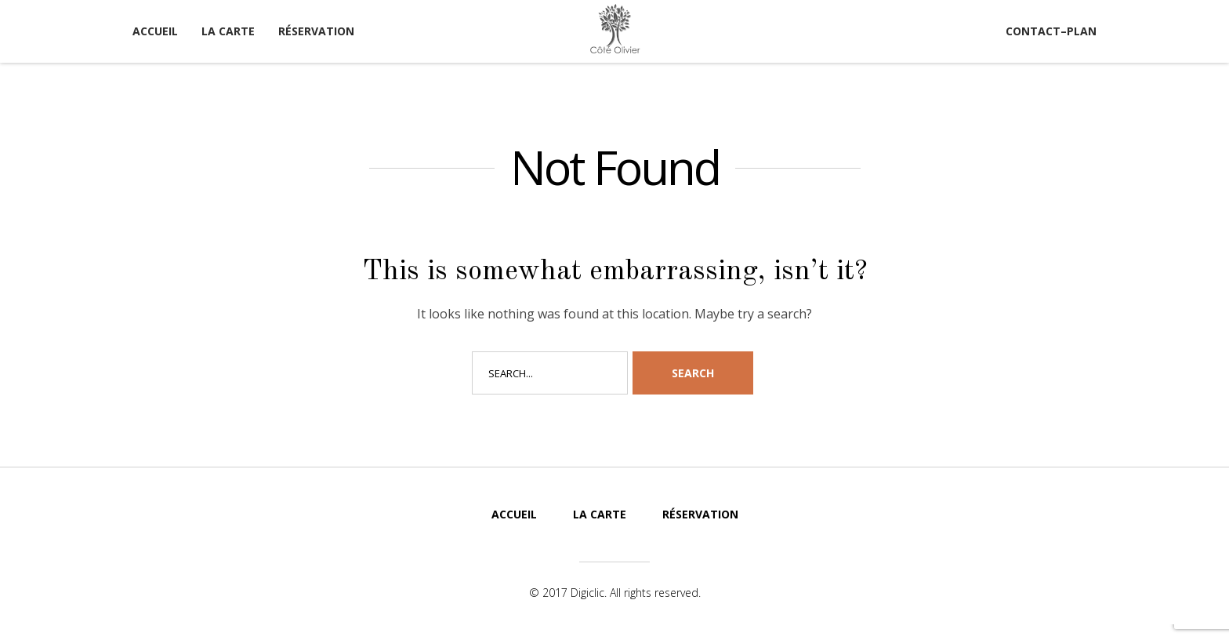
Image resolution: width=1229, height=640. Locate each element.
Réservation (316, 31)
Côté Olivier (614, 29)
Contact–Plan (1051, 31)
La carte (228, 31)
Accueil (155, 31)
